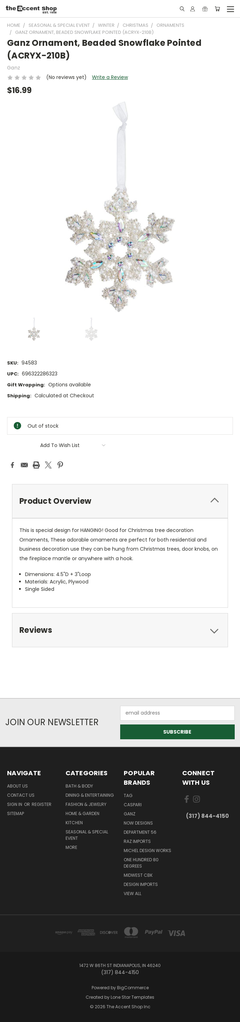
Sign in (15, 804)
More (71, 847)
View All (132, 893)
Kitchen (74, 823)
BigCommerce (133, 988)
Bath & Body (79, 786)
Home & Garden (82, 813)
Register (41, 804)
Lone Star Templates (132, 997)
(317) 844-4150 (207, 816)
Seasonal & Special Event (87, 835)
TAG (128, 795)
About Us (17, 786)
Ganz (129, 814)
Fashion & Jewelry (86, 804)
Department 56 (140, 832)
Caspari (133, 805)
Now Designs (138, 823)
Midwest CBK (138, 875)
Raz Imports (137, 841)
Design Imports (141, 884)
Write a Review (110, 77)
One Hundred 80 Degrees (141, 863)
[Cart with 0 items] (217, 8)
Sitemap (15, 813)
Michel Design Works (147, 850)
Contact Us (21, 795)
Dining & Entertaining (90, 795)
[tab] (120, 501)
